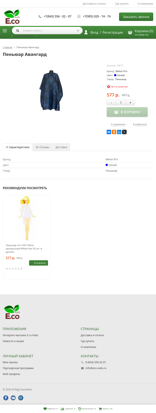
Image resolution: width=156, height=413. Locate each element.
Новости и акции (13, 341)
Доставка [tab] (61, 147)
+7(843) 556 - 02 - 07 (57, 16)
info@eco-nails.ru (96, 368)
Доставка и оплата (94, 3)
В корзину (38, 262)
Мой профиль (11, 374)
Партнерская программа (18, 368)
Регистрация (112, 32)
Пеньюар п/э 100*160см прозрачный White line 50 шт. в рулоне (24, 248)
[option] (26, 237)
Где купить (122, 3)
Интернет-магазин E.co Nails (20, 335)
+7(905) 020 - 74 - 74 (97, 16)
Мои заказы (10, 362)
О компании (145, 3)
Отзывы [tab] (42, 147)
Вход (94, 32)
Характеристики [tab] (17, 147)
